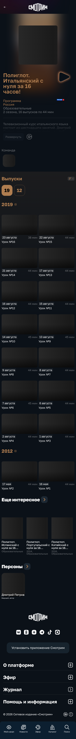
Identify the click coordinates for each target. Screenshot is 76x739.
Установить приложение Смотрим (38, 648)
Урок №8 (8, 374)
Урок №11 (45, 308)
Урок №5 (45, 407)
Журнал (38, 689)
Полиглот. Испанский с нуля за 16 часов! (10, 546)
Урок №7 (45, 374)
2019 (15, 204)
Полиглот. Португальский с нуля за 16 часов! (38, 546)
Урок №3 (45, 440)
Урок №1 (44, 488)
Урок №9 (45, 341)
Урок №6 (8, 407)
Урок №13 (45, 275)
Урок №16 (8, 241)
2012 (15, 451)
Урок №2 (8, 488)
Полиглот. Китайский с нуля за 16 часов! (59, 546)
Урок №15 (45, 241)
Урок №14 (8, 275)
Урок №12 (8, 308)
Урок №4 (8, 440)
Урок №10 (8, 341)
